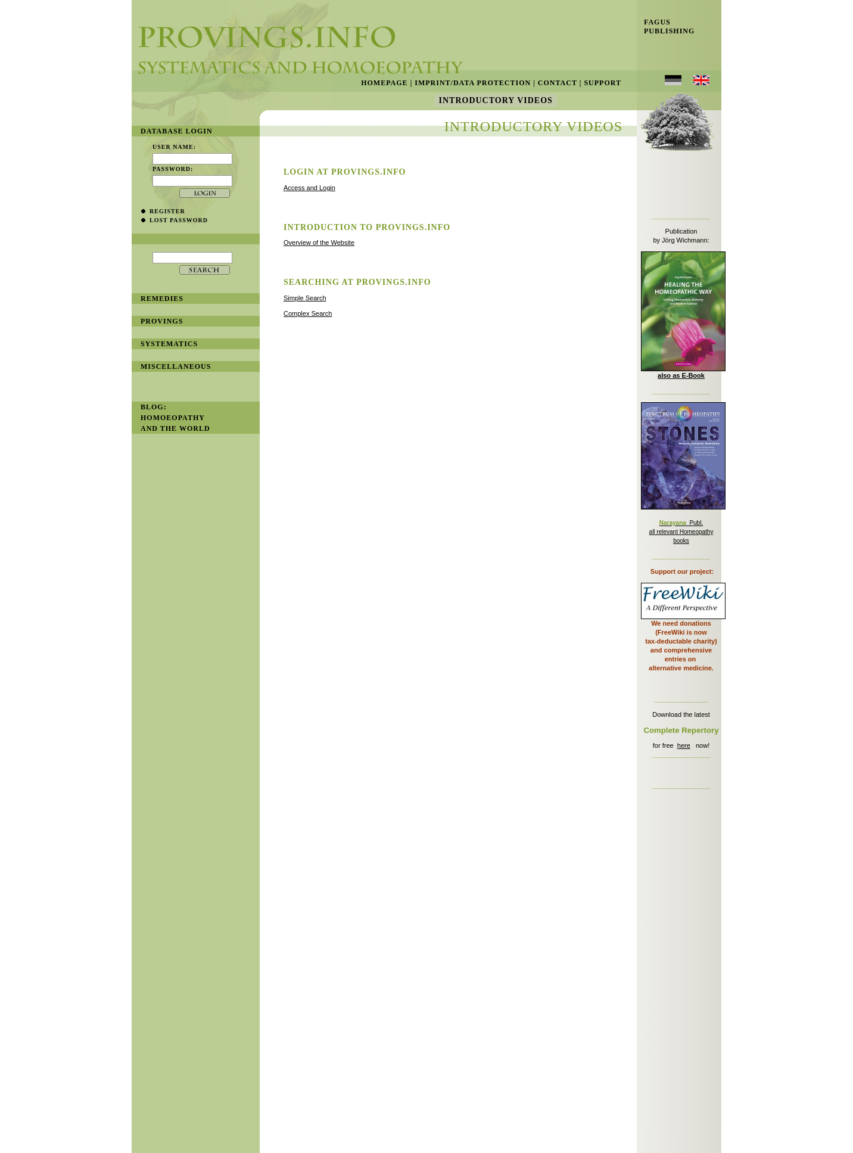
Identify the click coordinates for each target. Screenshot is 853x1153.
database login (177, 131)
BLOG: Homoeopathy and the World (175, 418)
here (683, 745)
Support (602, 83)
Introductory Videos (495, 100)
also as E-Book (681, 375)
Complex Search (308, 313)
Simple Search (305, 298)
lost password (179, 220)
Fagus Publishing (666, 26)
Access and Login (309, 187)
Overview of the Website (319, 242)
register (167, 211)
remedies (162, 298)
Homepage (384, 83)
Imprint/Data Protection (473, 83)
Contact (557, 83)
